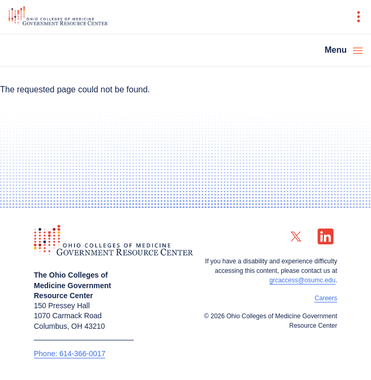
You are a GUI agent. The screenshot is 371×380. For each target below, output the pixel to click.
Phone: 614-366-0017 (69, 353)
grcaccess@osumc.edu (303, 280)
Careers (325, 298)
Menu (335, 49)
